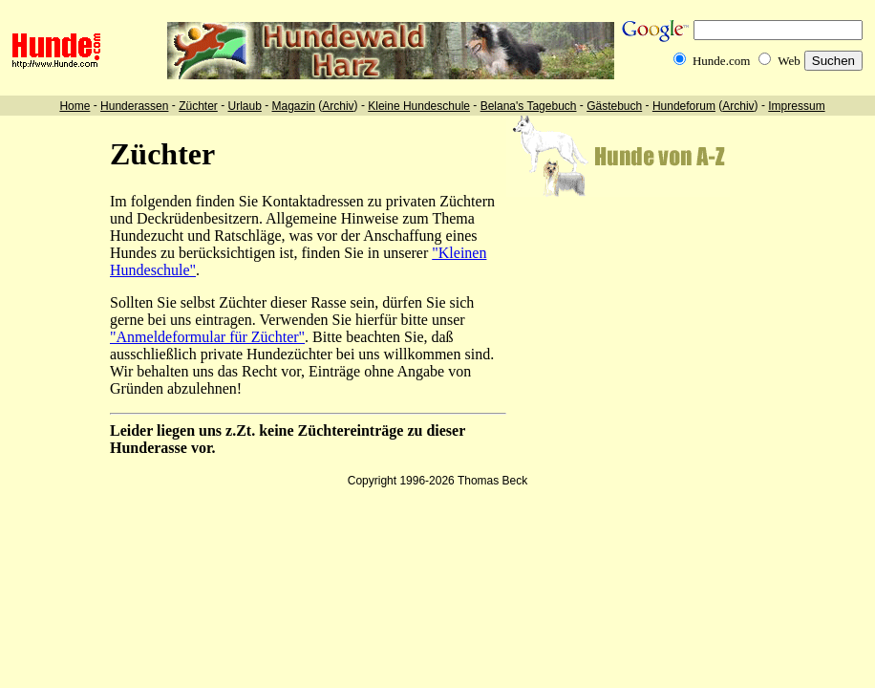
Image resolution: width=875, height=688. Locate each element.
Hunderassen (134, 106)
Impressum (796, 106)
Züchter (198, 106)
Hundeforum (683, 106)
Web (789, 61)
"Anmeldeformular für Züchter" (207, 337)
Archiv (337, 106)
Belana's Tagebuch (528, 106)
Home (74, 106)
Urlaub (244, 106)
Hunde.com (721, 61)
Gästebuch (614, 106)
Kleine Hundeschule (419, 106)
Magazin (293, 106)
